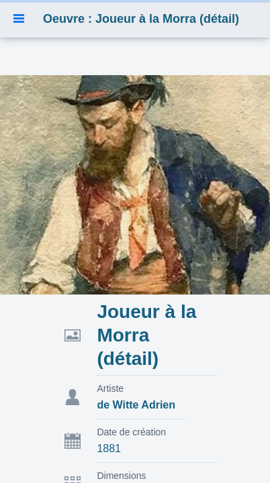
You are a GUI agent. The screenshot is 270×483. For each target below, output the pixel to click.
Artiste (110, 388)
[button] (19, 19)
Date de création (131, 432)
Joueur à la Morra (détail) (146, 335)
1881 (109, 448)
